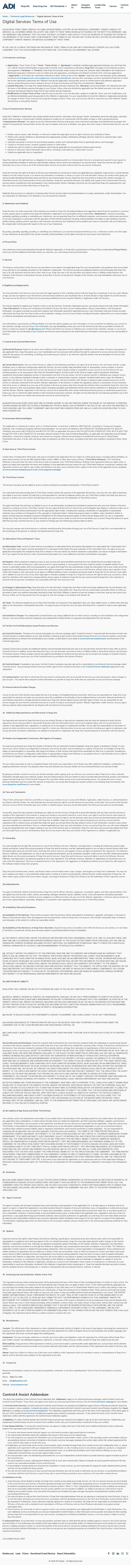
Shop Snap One (40, 6)
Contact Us (124, 6)
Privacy (25, 1553)
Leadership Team (100, 6)
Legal (18, 1553)
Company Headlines (86, 6)
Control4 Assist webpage (102, 1402)
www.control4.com (62, 78)
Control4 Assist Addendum (98, 667)
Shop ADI (25, 6)
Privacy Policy (38, 324)
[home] (9, 6)
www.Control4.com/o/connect (93, 638)
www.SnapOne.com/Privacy (15, 784)
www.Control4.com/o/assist (35, 1411)
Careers (113, 6)
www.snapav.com (42, 78)
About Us (74, 6)
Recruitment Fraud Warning (42, 1553)
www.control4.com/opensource (18, 469)
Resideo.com (8, 1553)
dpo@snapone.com (36, 329)
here (103, 86)
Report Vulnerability (66, 1553)
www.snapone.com (25, 78)
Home (5, 16)
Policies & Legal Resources (22, 16)
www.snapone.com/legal (49, 469)
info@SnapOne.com (18, 1381)
